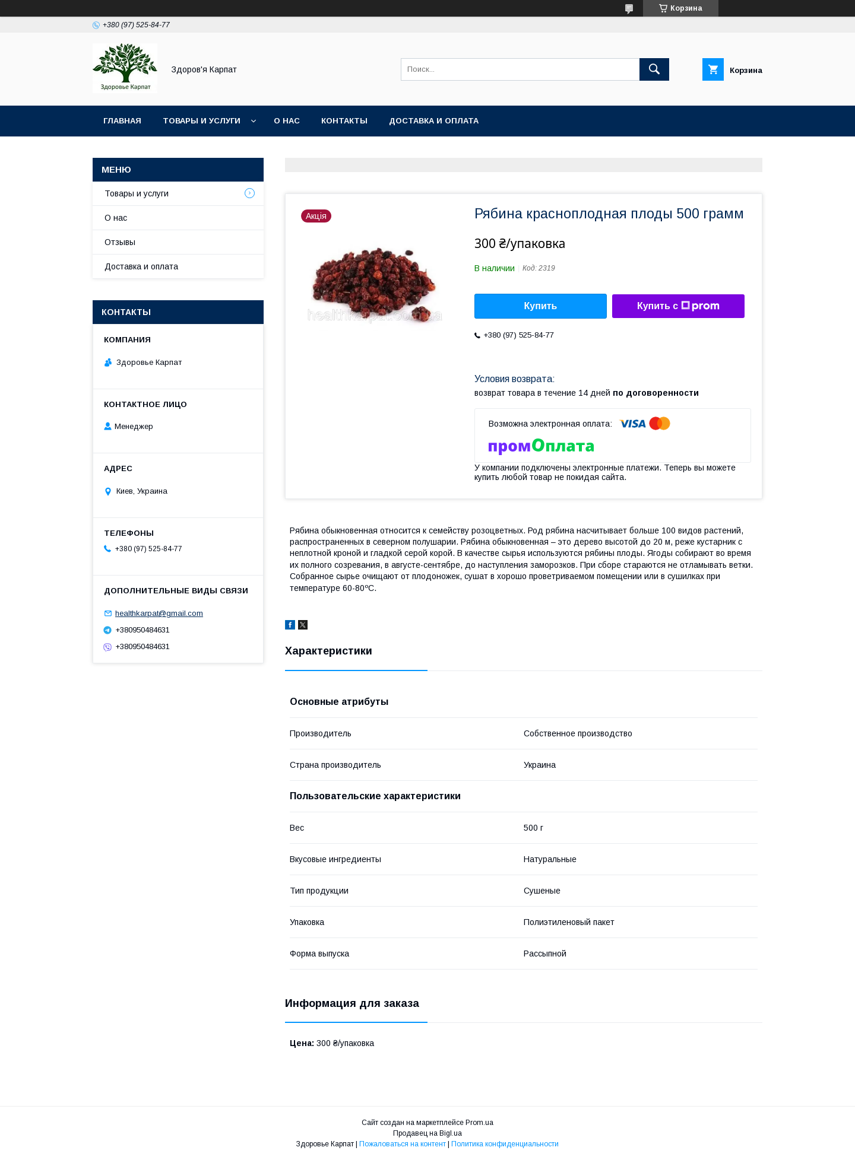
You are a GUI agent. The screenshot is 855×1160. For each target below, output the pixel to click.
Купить (541, 306)
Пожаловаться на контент (402, 1144)
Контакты (344, 120)
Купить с (678, 306)
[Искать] (654, 69)
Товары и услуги (201, 120)
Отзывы (119, 242)
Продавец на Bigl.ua (427, 1133)
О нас (287, 120)
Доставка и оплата (434, 120)
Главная (122, 120)
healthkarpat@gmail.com (159, 613)
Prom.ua (479, 1122)
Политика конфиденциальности (505, 1144)
